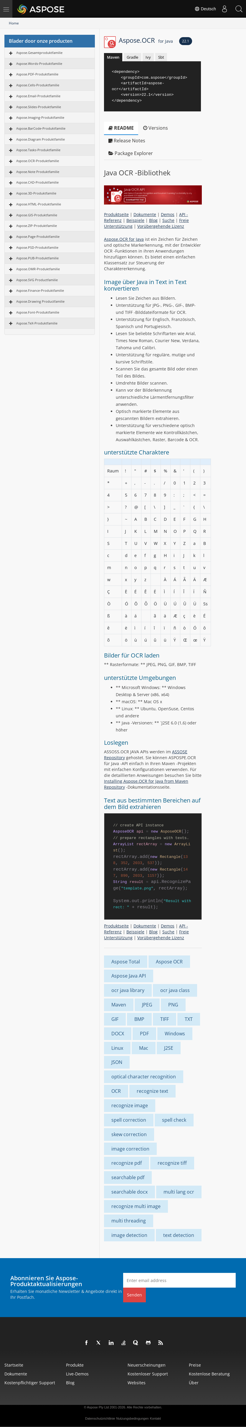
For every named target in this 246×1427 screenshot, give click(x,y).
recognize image (129, 1105)
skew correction (129, 1134)
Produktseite (116, 214)
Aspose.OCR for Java (124, 239)
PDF (144, 1033)
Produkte (75, 1365)
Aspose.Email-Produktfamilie (38, 96)
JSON (116, 1062)
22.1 (185, 41)
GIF (114, 1019)
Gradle (132, 57)
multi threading (128, 1220)
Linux (117, 1048)
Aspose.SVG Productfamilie (37, 280)
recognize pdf (126, 1163)
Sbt (161, 57)
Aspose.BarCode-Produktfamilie (40, 128)
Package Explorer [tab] (130, 153)
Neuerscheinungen (147, 1365)
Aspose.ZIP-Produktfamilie (36, 225)
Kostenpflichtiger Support (29, 1382)
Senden (134, 1295)
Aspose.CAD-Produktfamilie (37, 182)
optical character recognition (143, 1076)
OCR (116, 1091)
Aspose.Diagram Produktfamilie (40, 139)
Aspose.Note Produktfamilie (37, 171)
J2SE (168, 1048)
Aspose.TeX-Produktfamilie (36, 323)
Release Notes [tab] (126, 140)
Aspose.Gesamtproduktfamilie (39, 52)
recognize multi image (136, 1206)
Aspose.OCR (146, 40)
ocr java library (127, 990)
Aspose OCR (169, 961)
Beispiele (135, 220)
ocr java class (175, 990)
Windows (175, 1033)
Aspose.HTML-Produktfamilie (38, 204)
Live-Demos (77, 1374)
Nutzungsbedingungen (132, 1418)
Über (194, 1382)
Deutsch (204, 8)
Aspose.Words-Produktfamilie (39, 63)
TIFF (164, 1019)
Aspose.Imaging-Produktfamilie (40, 117)
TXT (189, 1019)
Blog (153, 220)
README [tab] (121, 128)
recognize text (152, 1091)
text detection (178, 1235)
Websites (137, 1382)
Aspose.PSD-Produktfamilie (37, 247)
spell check (174, 1120)
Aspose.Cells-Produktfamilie (37, 85)
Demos (167, 214)
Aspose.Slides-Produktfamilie (38, 107)
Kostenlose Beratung (209, 1374)
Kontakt (155, 1418)
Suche (168, 220)
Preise (195, 1365)
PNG (173, 1004)
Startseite (13, 1365)
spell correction (128, 1120)
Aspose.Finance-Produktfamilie (40, 290)
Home (14, 23)
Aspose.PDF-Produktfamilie (37, 74)
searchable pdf (127, 1177)
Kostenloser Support (148, 1374)
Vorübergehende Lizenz (160, 226)
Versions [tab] (155, 128)
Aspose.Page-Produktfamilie (38, 236)
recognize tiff (172, 1163)
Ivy (148, 57)
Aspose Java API (128, 976)
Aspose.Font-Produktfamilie (37, 312)
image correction (130, 1149)
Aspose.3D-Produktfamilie (36, 193)
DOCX (117, 1033)
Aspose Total (125, 961)
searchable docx (129, 1192)
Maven (113, 57)
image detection (129, 1235)
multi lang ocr (179, 1192)
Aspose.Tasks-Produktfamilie (38, 150)
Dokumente (144, 214)
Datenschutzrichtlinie (100, 1418)
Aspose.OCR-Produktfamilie (37, 161)
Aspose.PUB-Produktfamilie (37, 258)
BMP (139, 1019)
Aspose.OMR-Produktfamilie (38, 269)
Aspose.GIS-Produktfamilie (36, 215)
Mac (143, 1048)
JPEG (147, 1004)
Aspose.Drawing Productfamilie (40, 301)
